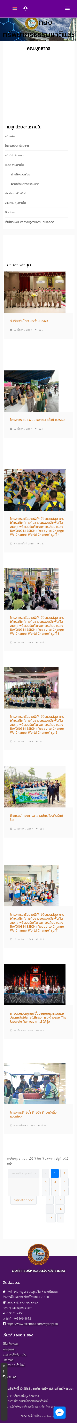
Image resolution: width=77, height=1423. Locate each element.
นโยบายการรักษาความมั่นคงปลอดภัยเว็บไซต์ (25, 1401)
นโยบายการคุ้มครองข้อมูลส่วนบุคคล (21, 1396)
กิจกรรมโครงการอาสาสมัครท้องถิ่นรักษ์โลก (36, 817)
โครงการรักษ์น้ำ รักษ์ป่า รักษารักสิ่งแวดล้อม (33, 1114)
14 (60, 1209)
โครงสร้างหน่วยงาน (17, 146)
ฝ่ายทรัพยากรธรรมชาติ (25, 184)
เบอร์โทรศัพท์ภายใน (14, 1355)
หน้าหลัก (10, 136)
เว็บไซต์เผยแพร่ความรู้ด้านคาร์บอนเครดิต (29, 222)
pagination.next (23, 1200)
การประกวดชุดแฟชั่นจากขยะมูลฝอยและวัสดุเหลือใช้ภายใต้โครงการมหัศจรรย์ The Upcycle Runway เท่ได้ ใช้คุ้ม (38, 1017)
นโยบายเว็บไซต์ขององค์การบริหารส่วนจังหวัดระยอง (29, 1407)
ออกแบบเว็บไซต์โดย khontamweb (38, 1416)
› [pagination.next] (60, 1218)
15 (51, 1218)
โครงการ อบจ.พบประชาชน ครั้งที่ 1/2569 (37, 419)
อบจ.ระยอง (9, 1377)
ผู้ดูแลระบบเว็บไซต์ (13, 1365)
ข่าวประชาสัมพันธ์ (15, 193)
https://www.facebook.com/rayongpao (32, 1324)
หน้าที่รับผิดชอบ (14, 155)
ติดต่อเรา (10, 212)
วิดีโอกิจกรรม (10, 1344)
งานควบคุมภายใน (15, 203)
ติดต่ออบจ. (9, 1349)
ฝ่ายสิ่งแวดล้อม (20, 174)
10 (60, 1200)
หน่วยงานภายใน (14, 165)
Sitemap (8, 1360)
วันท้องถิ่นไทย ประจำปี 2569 (29, 320)
